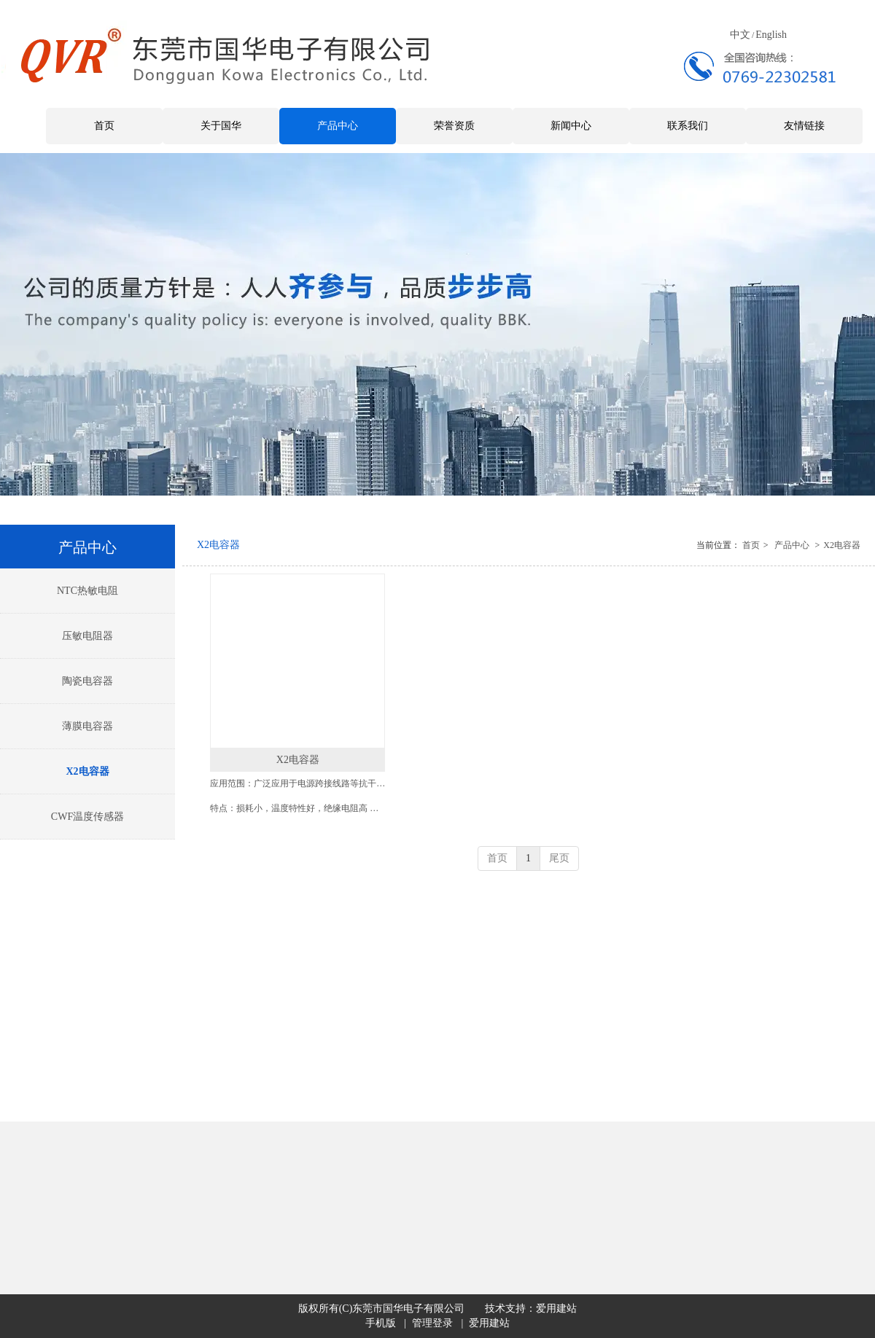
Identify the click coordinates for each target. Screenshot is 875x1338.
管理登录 (432, 1323)
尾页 (559, 858)
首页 (751, 545)
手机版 (380, 1323)
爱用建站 (556, 1308)
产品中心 (791, 545)
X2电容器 (841, 545)
